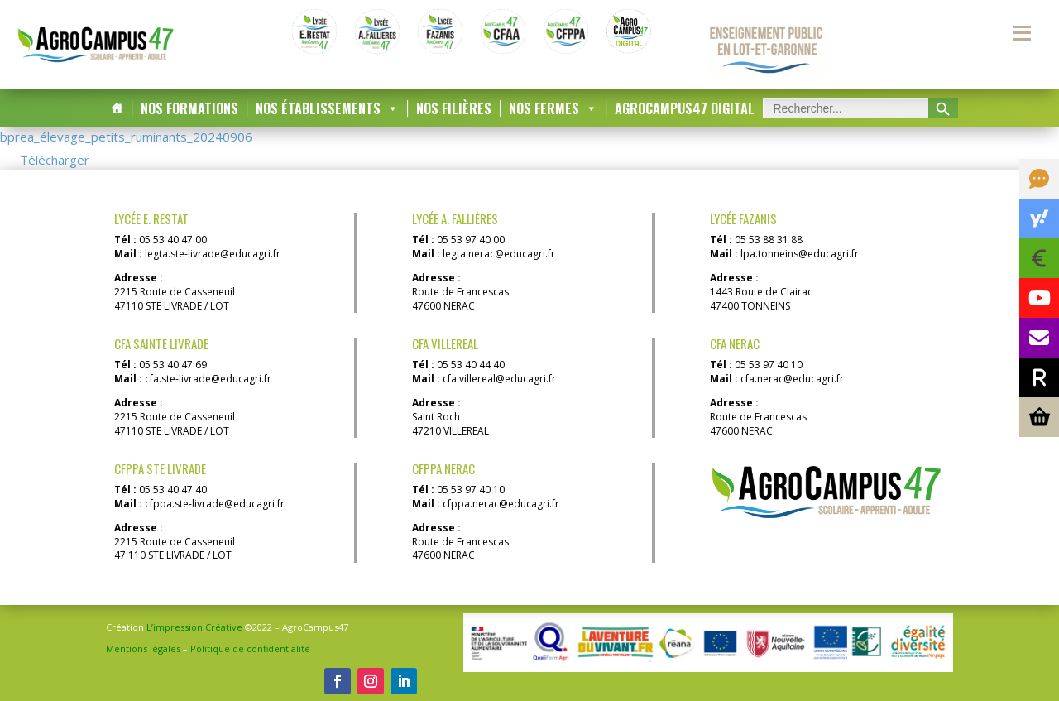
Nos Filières (453, 108)
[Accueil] (117, 108)
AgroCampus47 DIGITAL (685, 108)
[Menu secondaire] (1021, 33)
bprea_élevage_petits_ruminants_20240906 (126, 136)
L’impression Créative (194, 627)
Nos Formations (189, 108)
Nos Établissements (327, 108)
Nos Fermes (553, 108)
